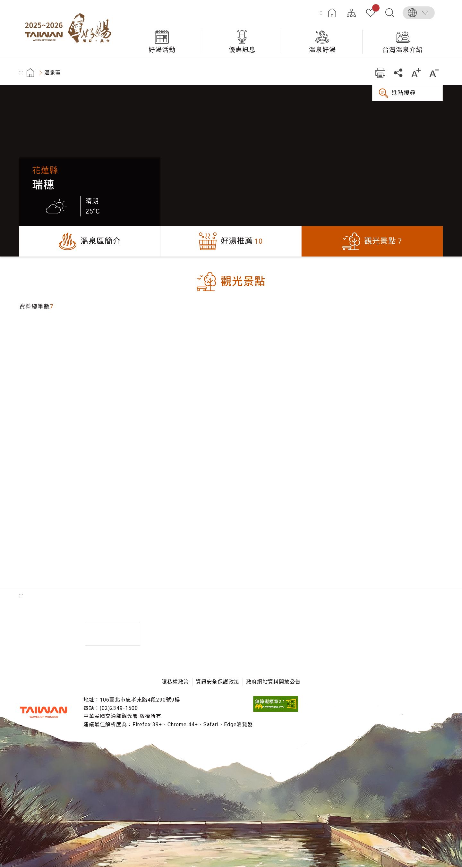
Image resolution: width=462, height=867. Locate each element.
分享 (398, 72)
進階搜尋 (403, 92)
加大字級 (416, 72)
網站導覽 (351, 12)
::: (320, 13)
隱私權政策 (175, 682)
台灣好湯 (70, 29)
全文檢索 (389, 12)
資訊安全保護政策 (217, 682)
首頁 (332, 12)
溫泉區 (52, 73)
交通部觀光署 (43, 712)
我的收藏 (374, 9)
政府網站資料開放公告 (273, 682)
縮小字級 (434, 72)
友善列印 (380, 72)
